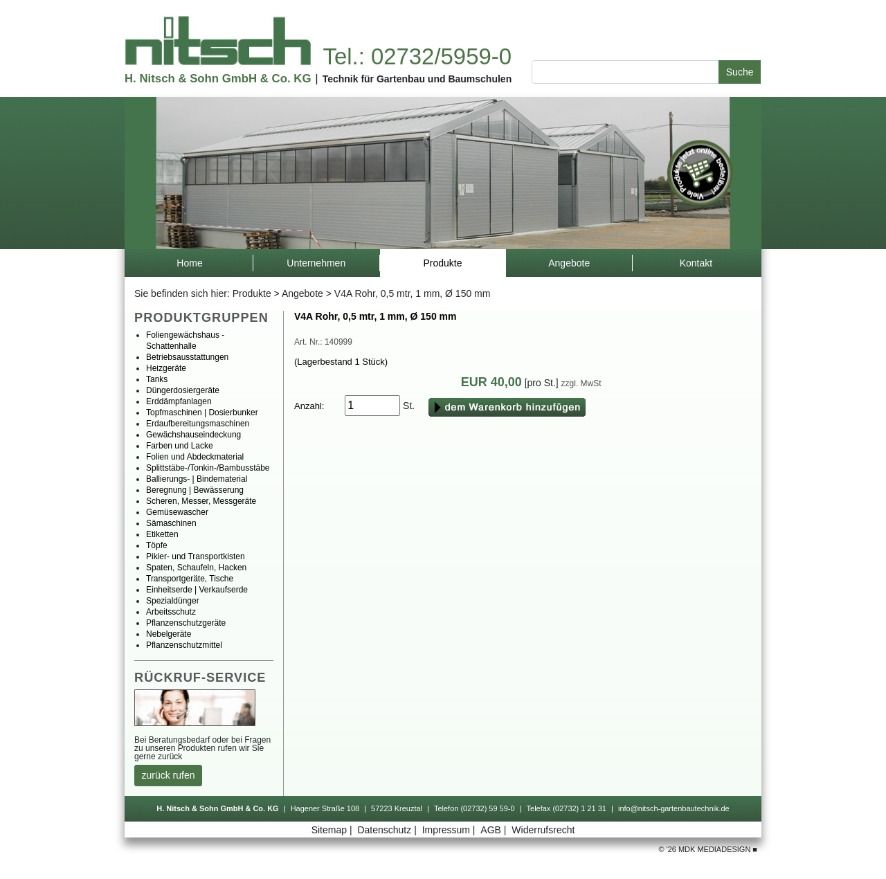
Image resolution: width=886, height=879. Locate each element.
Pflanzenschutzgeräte (186, 623)
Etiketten (162, 534)
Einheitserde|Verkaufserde (197, 590)
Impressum (450, 829)
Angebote (302, 293)
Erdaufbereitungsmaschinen (197, 423)
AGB (494, 829)
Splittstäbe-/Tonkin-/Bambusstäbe (208, 468)
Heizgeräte (166, 368)
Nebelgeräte (168, 634)
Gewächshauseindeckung (193, 435)
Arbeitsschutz (171, 612)
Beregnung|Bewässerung (195, 490)
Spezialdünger (172, 601)
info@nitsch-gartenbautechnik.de (674, 808)
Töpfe (157, 545)
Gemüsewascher (177, 512)
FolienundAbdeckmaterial (195, 457)
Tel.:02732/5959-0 (417, 56)
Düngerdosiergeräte (182, 390)
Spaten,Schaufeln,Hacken (196, 567)
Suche (740, 72)
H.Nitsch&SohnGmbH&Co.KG (218, 78)
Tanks (157, 379)
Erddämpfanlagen (179, 401)
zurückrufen (168, 775)
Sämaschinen (171, 523)
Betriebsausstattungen (187, 357)
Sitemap (333, 829)
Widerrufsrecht (543, 829)
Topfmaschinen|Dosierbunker (202, 412)
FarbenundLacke (179, 446)
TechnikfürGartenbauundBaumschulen (417, 78)
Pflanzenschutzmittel (184, 645)
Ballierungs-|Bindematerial (196, 479)
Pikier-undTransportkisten (195, 556)
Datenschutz (388, 829)
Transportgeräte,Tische (189, 578)
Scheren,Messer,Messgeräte (201, 501)
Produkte (252, 293)
